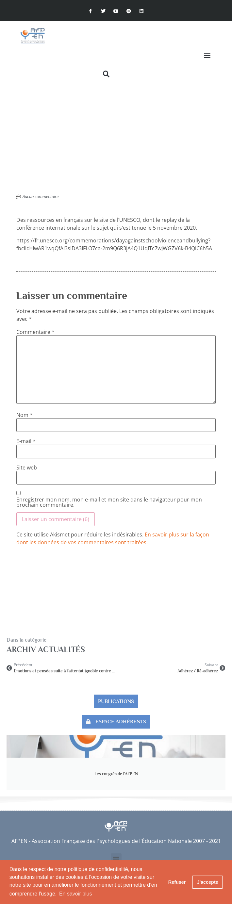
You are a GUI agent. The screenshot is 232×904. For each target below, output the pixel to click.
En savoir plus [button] (75, 893)
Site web (26, 467)
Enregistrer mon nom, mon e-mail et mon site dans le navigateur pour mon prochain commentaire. (109, 502)
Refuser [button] (177, 882)
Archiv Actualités (46, 649)
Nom (24, 415)
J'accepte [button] (207, 882)
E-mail (26, 441)
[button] (207, 55)
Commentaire (35, 332)
